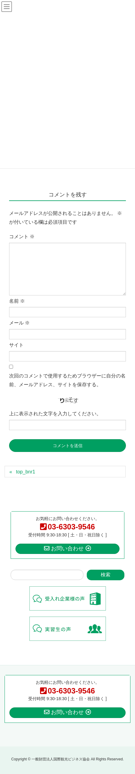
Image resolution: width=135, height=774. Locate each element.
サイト (16, 344)
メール (19, 322)
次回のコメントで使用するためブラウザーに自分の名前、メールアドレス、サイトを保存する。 (67, 380)
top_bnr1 (25, 471)
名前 (17, 301)
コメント (22, 236)
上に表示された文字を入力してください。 (55, 413)
